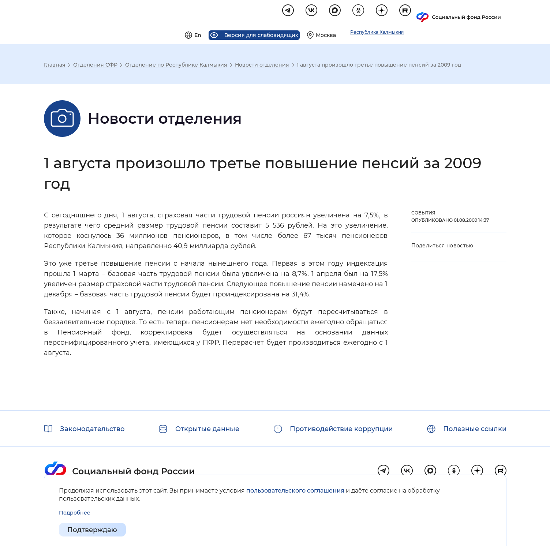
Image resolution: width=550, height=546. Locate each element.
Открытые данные (207, 429)
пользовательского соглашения (295, 490)
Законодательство (92, 429)
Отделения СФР (95, 66)
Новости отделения (262, 66)
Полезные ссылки (474, 429)
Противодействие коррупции (341, 429)
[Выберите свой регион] (411, 13)
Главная (55, 66)
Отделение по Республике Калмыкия (176, 66)
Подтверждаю (92, 530)
